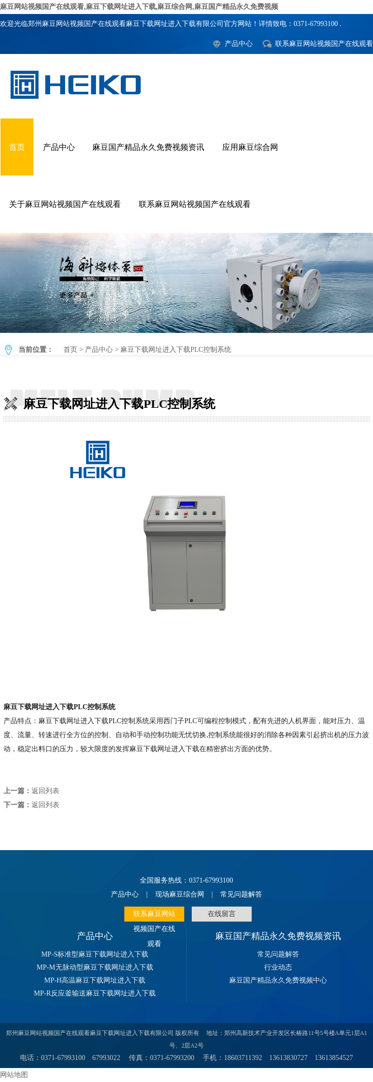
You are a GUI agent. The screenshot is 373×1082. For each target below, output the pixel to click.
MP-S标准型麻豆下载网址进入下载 (95, 954)
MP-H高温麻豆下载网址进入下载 (94, 980)
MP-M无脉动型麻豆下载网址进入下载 (94, 967)
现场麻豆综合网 (179, 894)
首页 (17, 147)
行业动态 (278, 967)
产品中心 (239, 43)
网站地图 (14, 1075)
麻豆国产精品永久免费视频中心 (278, 980)
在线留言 (222, 914)
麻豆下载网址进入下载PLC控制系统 (186, 283)
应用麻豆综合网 (250, 147)
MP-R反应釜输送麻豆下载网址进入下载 (95, 993)
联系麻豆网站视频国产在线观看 (324, 43)
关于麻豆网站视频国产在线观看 (65, 204)
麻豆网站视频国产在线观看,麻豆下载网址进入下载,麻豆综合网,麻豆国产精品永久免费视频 (139, 6)
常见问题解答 (241, 894)
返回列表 (45, 791)
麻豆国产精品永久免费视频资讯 (148, 147)
